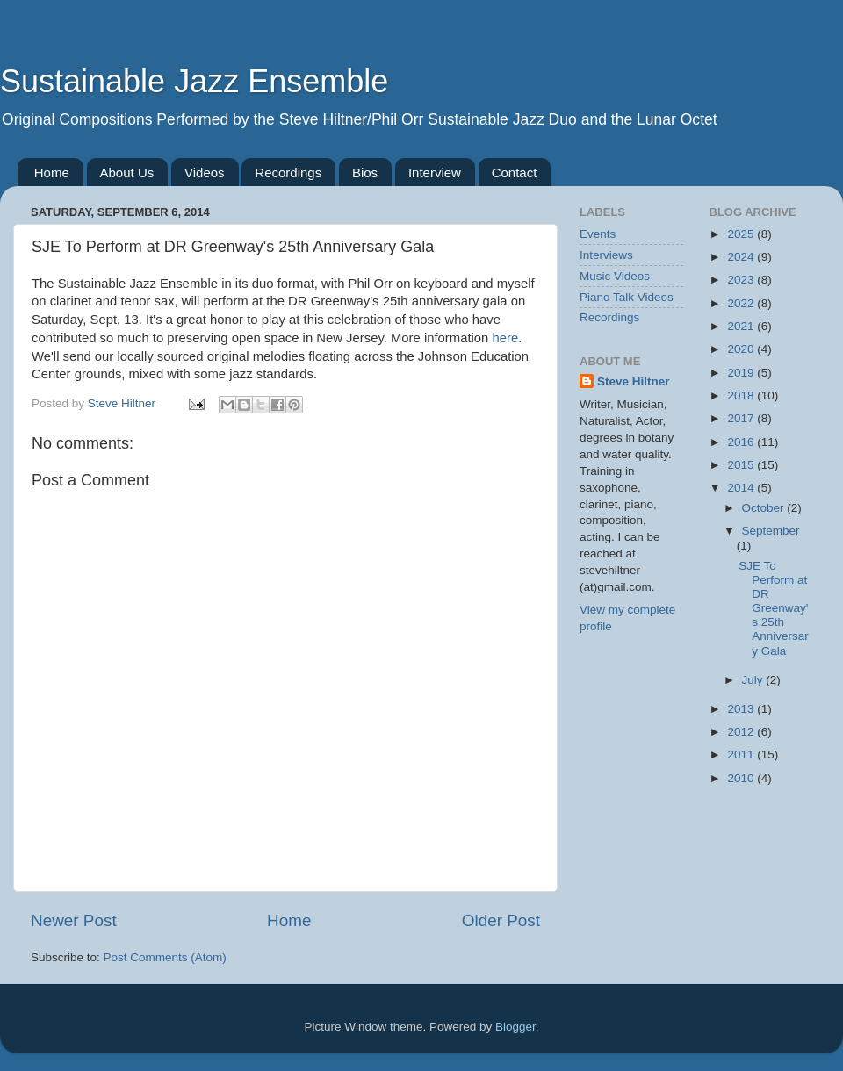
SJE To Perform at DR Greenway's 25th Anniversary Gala (774, 608)
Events (598, 234)
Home (51, 172)
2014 (742, 487)
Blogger (515, 1026)
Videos (204, 172)
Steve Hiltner (633, 381)
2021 (742, 326)
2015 (742, 464)
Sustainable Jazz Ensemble (194, 81)
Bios (365, 172)
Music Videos (615, 276)
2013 (742, 708)
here (505, 338)
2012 (742, 731)
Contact (514, 172)
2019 (742, 372)
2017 (742, 418)
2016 (742, 442)
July (754, 679)
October (765, 507)
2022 (742, 303)
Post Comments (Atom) (165, 957)
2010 (742, 778)
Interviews (606, 255)
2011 (742, 754)
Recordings (288, 172)
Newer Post (74, 920)
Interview (434, 172)
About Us (127, 172)
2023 (742, 279)
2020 (742, 349)
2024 (742, 256)
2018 (742, 395)
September (771, 530)
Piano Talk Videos (627, 297)
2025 (742, 234)
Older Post (501, 920)
